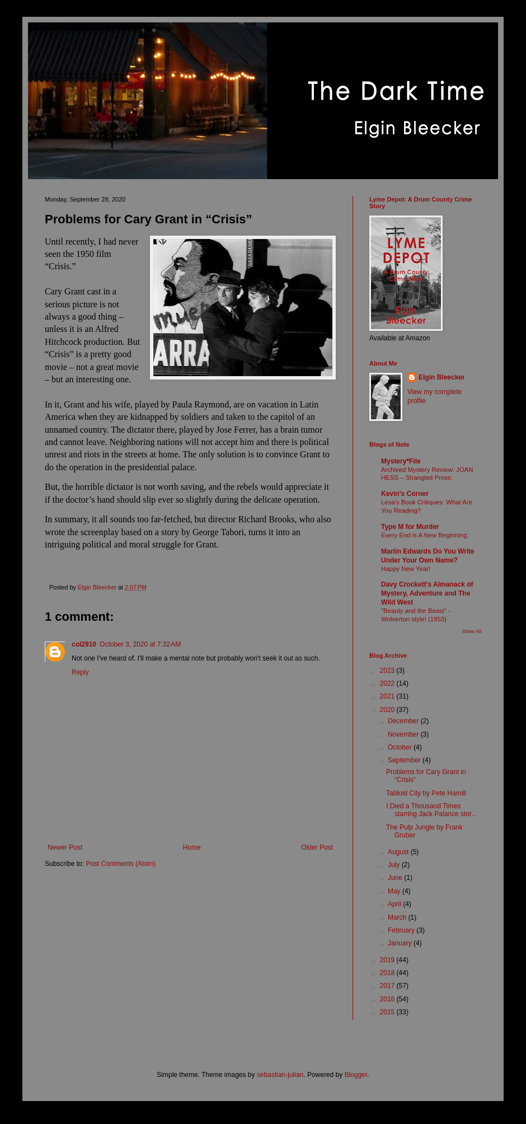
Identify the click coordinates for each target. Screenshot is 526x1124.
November (404, 734)
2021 (388, 696)
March (398, 917)
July (395, 865)
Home (192, 847)
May (395, 891)
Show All (471, 631)
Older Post (317, 847)
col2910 (84, 644)
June (396, 878)
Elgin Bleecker (442, 377)
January (401, 943)
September (405, 760)
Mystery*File (401, 461)
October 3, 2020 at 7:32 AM (140, 644)
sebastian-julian (280, 1075)
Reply (80, 672)
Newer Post (65, 847)
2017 (388, 986)
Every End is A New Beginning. (424, 535)
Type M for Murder (410, 527)
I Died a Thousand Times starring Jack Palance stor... (431, 810)
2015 (388, 1012)
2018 (388, 973)
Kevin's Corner (405, 494)
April (395, 904)
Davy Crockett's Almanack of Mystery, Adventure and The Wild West (427, 593)
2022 (388, 683)
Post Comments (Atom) (121, 864)
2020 (388, 710)
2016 (388, 999)
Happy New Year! (405, 568)
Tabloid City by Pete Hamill (426, 793)
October (401, 747)
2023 (388, 671)
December (404, 721)
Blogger (356, 1075)
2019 (388, 960)
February (402, 930)
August (399, 852)
